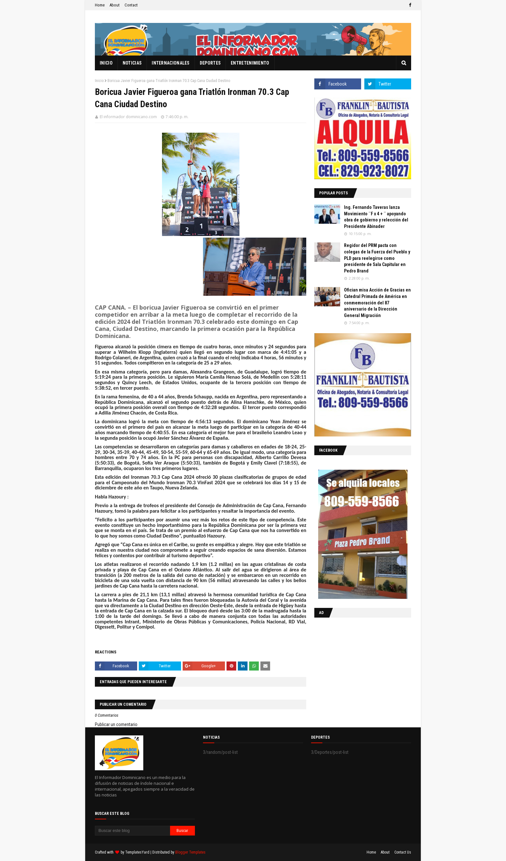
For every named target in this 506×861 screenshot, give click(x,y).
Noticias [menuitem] (132, 63)
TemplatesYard (137, 852)
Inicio (99, 80)
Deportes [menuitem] (210, 63)
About (114, 5)
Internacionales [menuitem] (171, 63)
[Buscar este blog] (132, 830)
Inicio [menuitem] (106, 63)
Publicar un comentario (116, 724)
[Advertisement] (354, 664)
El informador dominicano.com (128, 116)
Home (100, 5)
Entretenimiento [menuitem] (250, 63)
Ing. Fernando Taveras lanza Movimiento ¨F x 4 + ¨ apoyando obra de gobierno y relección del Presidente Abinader (376, 217)
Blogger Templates (190, 852)
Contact (131, 5)
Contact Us (402, 852)
